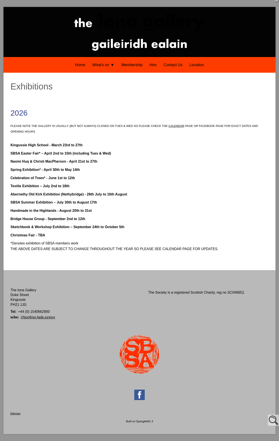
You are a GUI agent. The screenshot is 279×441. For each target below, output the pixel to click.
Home (80, 65)
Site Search (273, 420)
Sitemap (15, 413)
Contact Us (172, 65)
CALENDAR (176, 126)
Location (196, 65)
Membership (132, 65)
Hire (153, 65)
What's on (100, 65)
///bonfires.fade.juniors (38, 317)
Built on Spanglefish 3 (139, 421)
